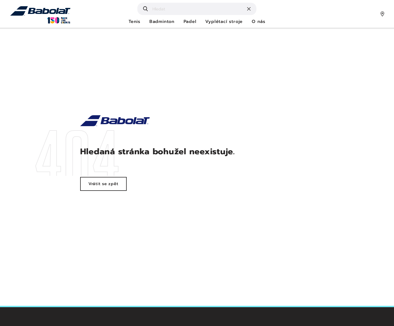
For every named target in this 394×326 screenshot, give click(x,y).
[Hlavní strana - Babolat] (40, 13)
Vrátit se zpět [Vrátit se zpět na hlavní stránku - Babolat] (103, 184)
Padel (190, 22)
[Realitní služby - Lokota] (115, 120)
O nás (258, 22)
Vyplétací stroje (224, 22)
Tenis (134, 22)
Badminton (162, 22)
